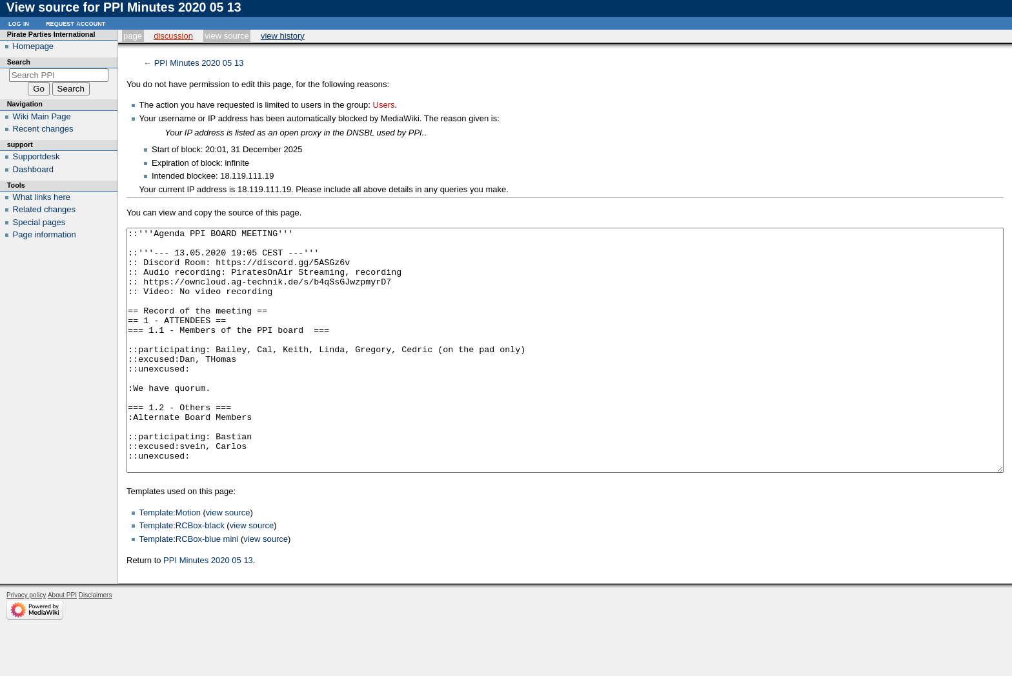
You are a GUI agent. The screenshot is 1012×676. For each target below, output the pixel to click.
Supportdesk (36, 156)
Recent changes (43, 129)
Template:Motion (170, 561)
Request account (75, 23)
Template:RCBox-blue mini (189, 587)
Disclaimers (95, 643)
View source (227, 36)
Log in (18, 23)
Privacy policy (26, 643)
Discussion (173, 36)
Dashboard (33, 169)
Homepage (33, 46)
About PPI (62, 643)
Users (384, 105)
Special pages (39, 222)
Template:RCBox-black (182, 574)
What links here (42, 197)
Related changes (44, 209)
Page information (44, 234)
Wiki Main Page (42, 116)
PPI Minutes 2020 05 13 (199, 63)
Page (132, 36)
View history (283, 36)
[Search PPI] (59, 75)
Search (18, 62)
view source (228, 561)
